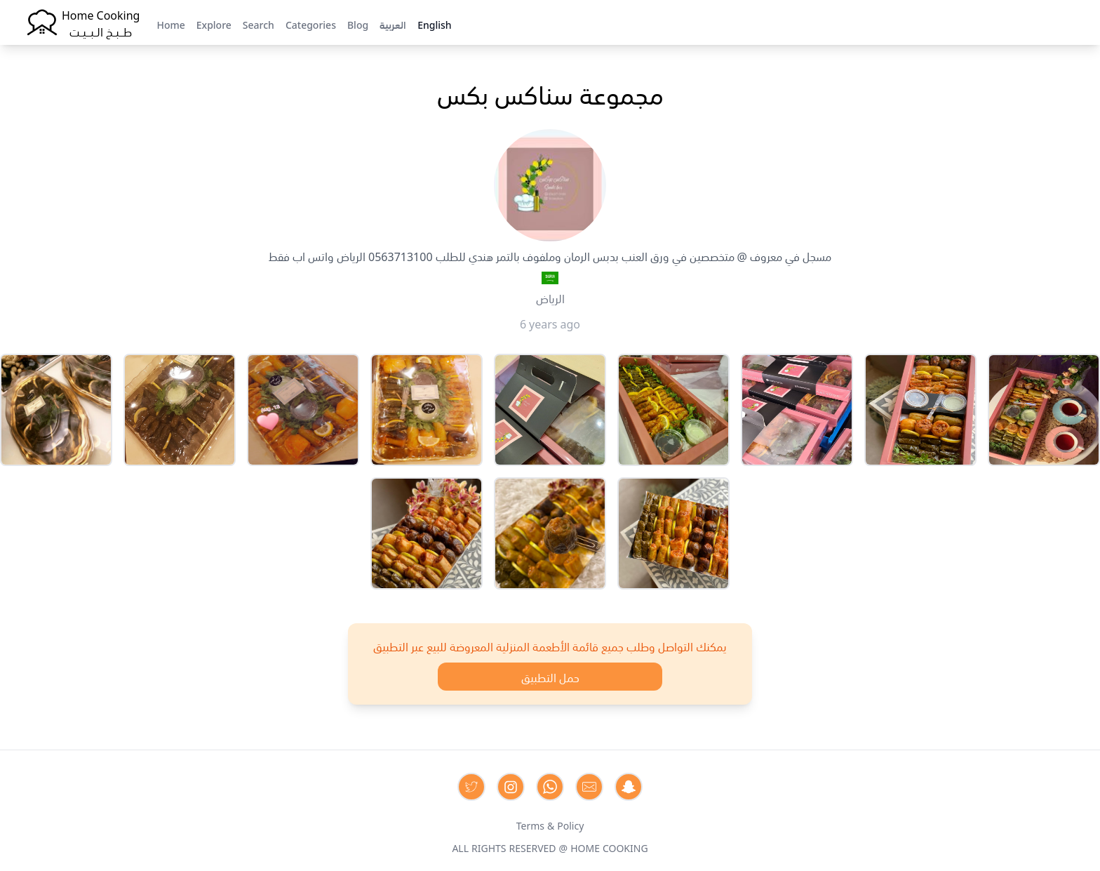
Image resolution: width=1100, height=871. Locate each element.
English (434, 24)
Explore (214, 24)
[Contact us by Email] (589, 787)
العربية (393, 24)
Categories (311, 24)
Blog (357, 24)
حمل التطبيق (550, 676)
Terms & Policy (550, 825)
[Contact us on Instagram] (511, 787)
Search (258, 24)
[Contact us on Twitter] (471, 787)
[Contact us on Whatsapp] (550, 787)
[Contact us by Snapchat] (629, 787)
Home (170, 24)
